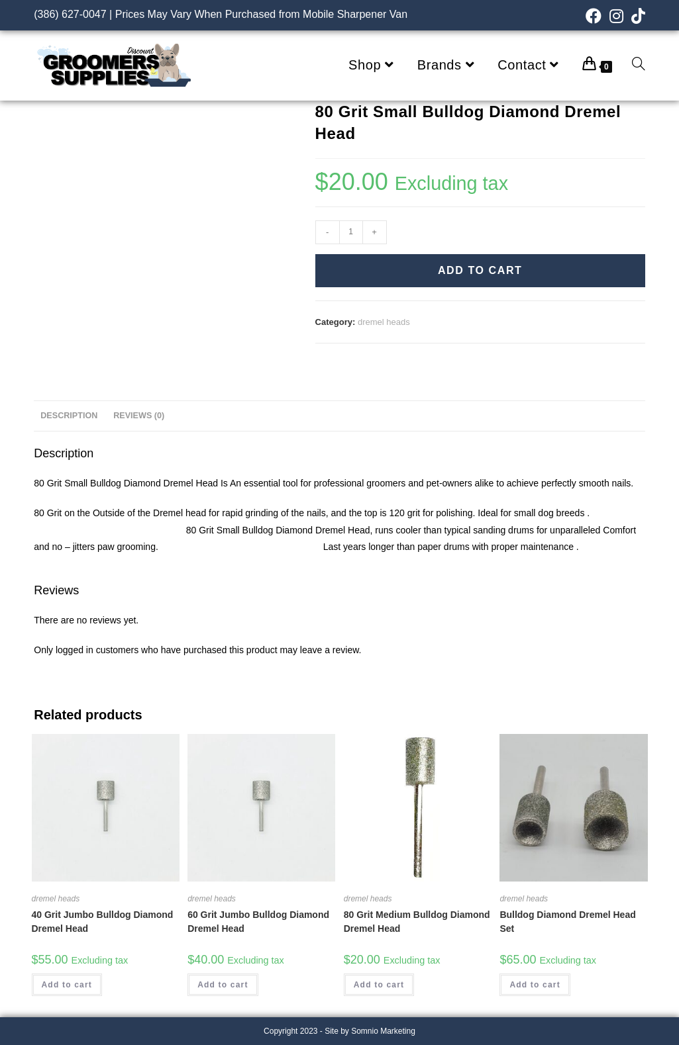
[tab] (69, 416)
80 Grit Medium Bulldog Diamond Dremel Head (417, 921)
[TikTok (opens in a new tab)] (636, 16)
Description (68, 415)
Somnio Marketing (383, 1031)
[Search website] (638, 65)
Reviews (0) (138, 415)
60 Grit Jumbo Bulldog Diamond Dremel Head (258, 921)
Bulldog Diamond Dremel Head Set (567, 921)
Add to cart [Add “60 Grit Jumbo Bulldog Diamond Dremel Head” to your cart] (222, 984)
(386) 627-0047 (70, 14)
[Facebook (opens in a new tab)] (593, 16)
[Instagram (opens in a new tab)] (616, 16)
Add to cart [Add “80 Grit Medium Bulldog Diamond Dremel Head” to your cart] (379, 984)
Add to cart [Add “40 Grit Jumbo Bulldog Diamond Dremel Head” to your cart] (67, 984)
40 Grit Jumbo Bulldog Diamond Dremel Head (103, 921)
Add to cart (480, 270)
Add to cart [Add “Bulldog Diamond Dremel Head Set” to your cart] (534, 984)
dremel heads (384, 322)
